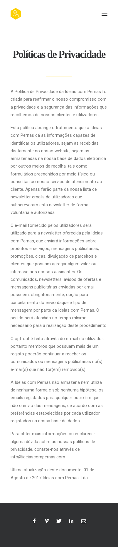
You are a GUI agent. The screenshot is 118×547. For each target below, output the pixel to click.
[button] (104, 14)
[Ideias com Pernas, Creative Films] (16, 14)
